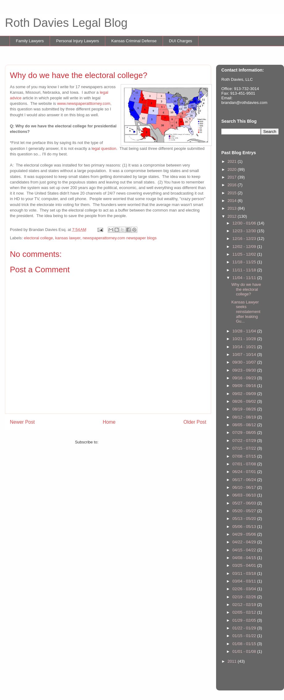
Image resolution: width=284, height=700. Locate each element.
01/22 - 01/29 (244, 628)
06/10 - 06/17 (244, 487)
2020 (233, 169)
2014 (233, 200)
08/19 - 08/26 (244, 409)
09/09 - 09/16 (244, 385)
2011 (233, 661)
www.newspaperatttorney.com (83, 103)
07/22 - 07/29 (244, 440)
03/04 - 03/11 (244, 581)
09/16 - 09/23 (244, 378)
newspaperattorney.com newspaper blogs (120, 238)
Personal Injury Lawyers (77, 41)
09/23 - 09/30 (244, 370)
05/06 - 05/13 (244, 526)
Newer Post (22, 422)
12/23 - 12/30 (244, 231)
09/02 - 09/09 (244, 393)
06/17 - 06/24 (244, 479)
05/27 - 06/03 (244, 503)
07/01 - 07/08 (244, 464)
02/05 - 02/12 (244, 612)
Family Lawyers (30, 41)
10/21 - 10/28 (244, 338)
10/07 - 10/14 (244, 354)
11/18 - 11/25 (244, 262)
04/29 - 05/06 (244, 534)
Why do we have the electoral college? (246, 289)
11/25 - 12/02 (244, 254)
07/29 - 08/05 (244, 432)
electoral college (38, 238)
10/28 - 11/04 (244, 331)
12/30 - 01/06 (244, 223)
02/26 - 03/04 (244, 589)
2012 (233, 216)
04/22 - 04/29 (244, 542)
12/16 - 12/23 (244, 238)
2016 (233, 185)
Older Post (194, 422)
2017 (233, 177)
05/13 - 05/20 (244, 518)
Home (109, 422)
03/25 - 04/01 (244, 565)
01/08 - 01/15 (244, 643)
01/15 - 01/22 (244, 635)
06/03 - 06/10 (244, 495)
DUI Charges (180, 41)
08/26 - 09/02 (244, 401)
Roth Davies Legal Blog (66, 22)
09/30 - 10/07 (244, 362)
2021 (233, 161)
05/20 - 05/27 (244, 511)
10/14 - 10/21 (244, 346)
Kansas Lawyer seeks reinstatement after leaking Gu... (245, 311)
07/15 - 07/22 (244, 448)
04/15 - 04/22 (244, 550)
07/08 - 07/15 (244, 456)
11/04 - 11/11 (244, 277)
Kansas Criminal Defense (134, 41)
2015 (233, 193)
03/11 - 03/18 (244, 573)
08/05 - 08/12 (244, 424)
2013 (233, 208)
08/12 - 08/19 (244, 417)
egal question (104, 148)
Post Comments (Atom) (120, 442)
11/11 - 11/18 (244, 270)
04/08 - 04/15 (244, 557)
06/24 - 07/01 (244, 471)
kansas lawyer (68, 238)
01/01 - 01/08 (244, 651)
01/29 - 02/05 (244, 620)
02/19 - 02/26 (244, 597)
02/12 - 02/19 (244, 604)
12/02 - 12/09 (244, 246)
